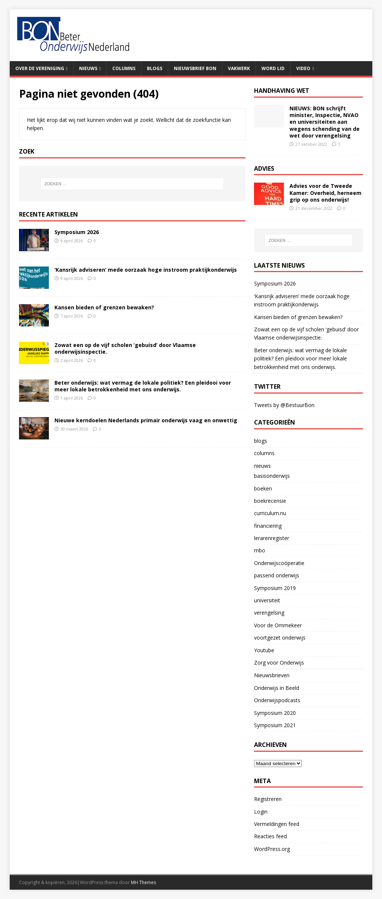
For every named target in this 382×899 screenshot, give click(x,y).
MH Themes (143, 882)
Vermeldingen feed (276, 823)
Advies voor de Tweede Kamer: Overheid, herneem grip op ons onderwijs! (325, 192)
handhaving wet (281, 90)
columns (264, 453)
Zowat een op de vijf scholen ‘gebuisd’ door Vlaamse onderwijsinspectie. (125, 348)
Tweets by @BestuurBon (284, 405)
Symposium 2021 (275, 725)
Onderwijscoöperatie (279, 563)
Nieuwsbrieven (271, 675)
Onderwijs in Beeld (276, 687)
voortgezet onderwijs (280, 637)
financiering (268, 525)
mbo (259, 550)
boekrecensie (270, 500)
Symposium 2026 (76, 232)
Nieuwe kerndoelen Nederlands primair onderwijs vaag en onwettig (145, 420)
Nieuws (88, 68)
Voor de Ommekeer (278, 625)
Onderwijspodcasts (277, 700)
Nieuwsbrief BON (195, 68)
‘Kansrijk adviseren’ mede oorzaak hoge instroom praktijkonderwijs (145, 269)
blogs (260, 440)
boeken (263, 488)
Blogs (154, 68)
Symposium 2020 (275, 712)
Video (303, 68)
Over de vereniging (39, 68)
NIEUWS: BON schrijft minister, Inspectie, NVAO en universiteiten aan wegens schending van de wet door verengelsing (324, 122)
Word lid (273, 68)
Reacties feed (270, 836)
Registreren (268, 798)
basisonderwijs (272, 475)
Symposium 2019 (275, 588)
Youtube (264, 650)
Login (260, 811)
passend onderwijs (276, 575)
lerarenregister (271, 538)
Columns (123, 68)
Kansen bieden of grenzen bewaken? (104, 307)
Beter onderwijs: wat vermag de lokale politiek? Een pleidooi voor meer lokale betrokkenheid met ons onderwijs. (142, 386)
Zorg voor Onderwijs (279, 662)
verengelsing (269, 612)
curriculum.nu (270, 513)
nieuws (262, 465)
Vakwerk (239, 68)
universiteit (267, 600)
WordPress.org (272, 848)
